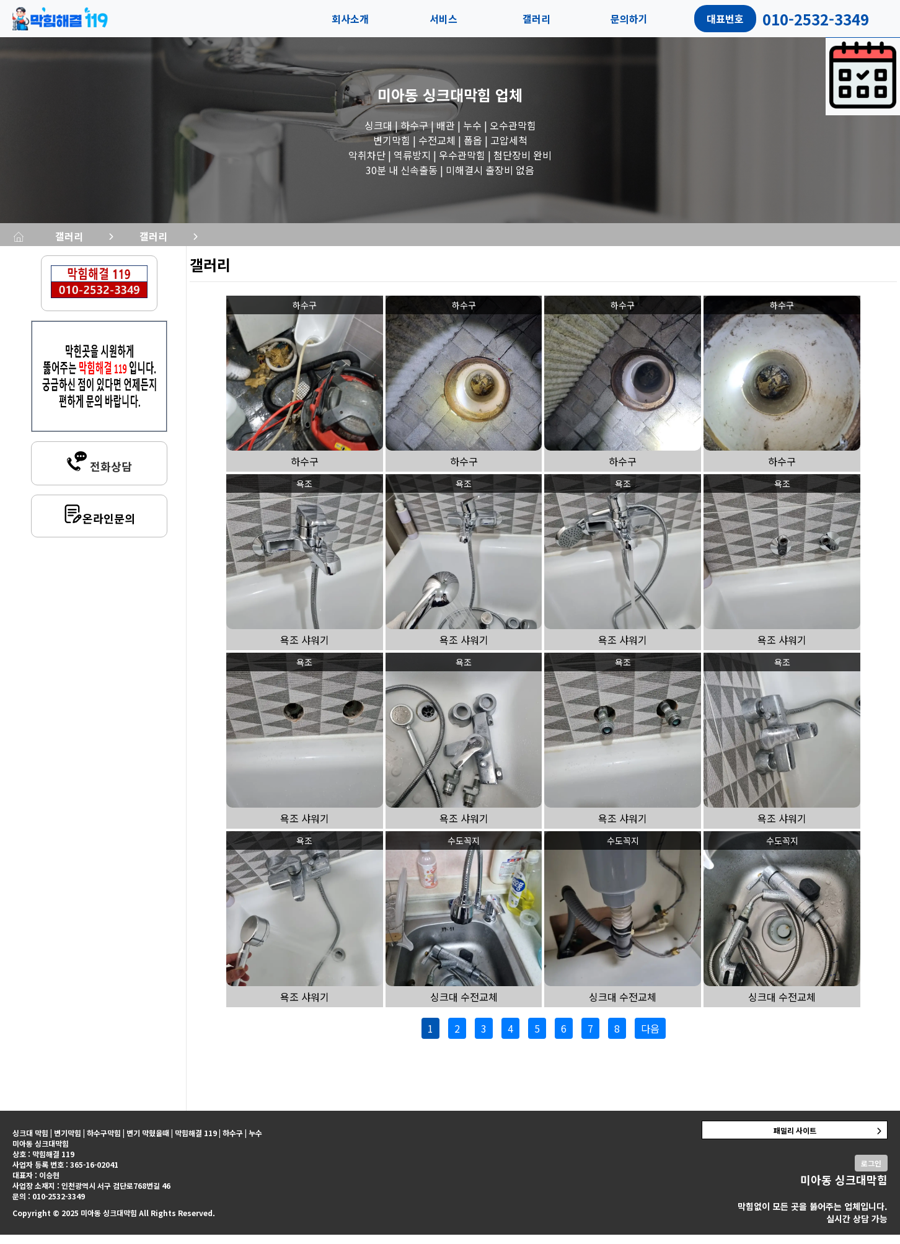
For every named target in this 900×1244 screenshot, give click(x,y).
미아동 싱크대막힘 (434, 94)
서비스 (443, 18)
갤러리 (536, 18)
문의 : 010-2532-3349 (48, 1205)
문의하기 (629, 18)
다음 (650, 1037)
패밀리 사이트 (795, 1139)
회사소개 (350, 18)
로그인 (871, 1172)
